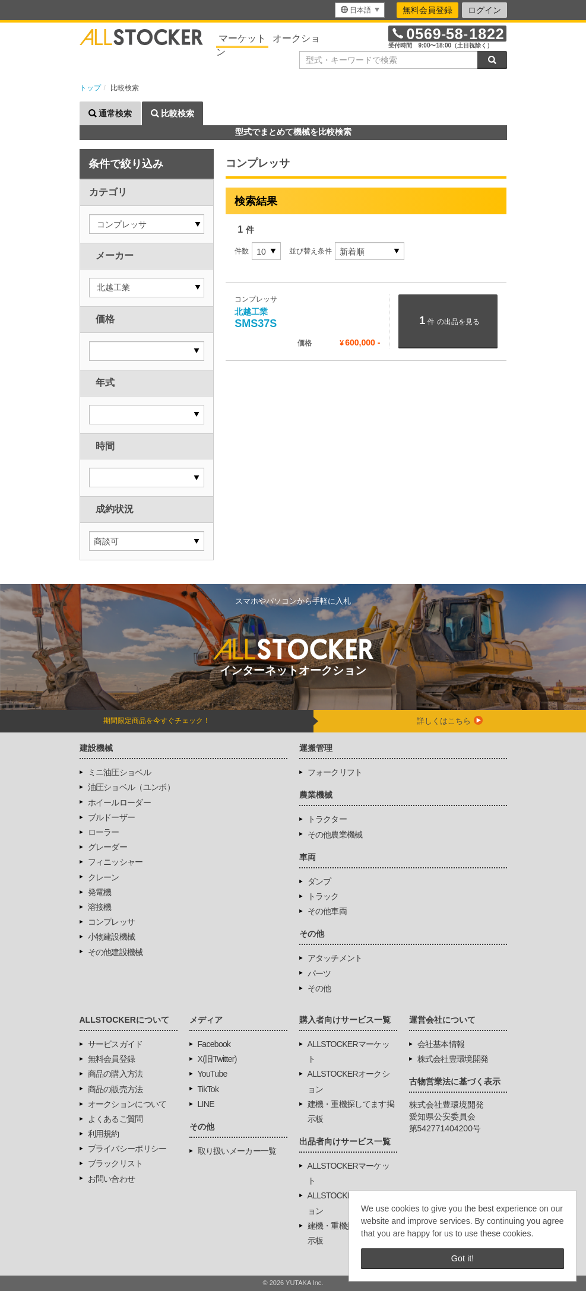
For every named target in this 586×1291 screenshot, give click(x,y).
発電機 (100, 892)
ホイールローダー (119, 802)
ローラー (103, 832)
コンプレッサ (111, 922)
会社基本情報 (441, 1044)
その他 (319, 988)
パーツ (319, 973)
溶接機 (100, 907)
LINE (206, 1104)
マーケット (242, 38)
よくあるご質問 (115, 1119)
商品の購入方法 (115, 1074)
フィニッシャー (115, 862)
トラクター (327, 819)
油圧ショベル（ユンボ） (131, 787)
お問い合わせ (111, 1179)
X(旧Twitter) (217, 1059)
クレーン (103, 877)
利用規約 (103, 1133)
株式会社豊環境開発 (453, 1059)
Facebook (214, 1044)
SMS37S (256, 318)
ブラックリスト (115, 1163)
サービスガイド (115, 1044)
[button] (147, 224)
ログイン (484, 10)
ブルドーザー (111, 817)
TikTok (208, 1089)
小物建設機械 (111, 936)
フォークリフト (335, 772)
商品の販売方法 (115, 1089)
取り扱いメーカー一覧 (237, 1151)
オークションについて (127, 1104)
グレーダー (108, 847)
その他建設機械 (115, 952)
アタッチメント (335, 958)
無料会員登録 (427, 10)
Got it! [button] (462, 1258)
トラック (323, 896)
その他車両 (327, 911)
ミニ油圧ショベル (119, 772)
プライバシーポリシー (127, 1148)
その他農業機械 (335, 834)
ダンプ (319, 881)
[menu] (360, 10)
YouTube (212, 1074)
